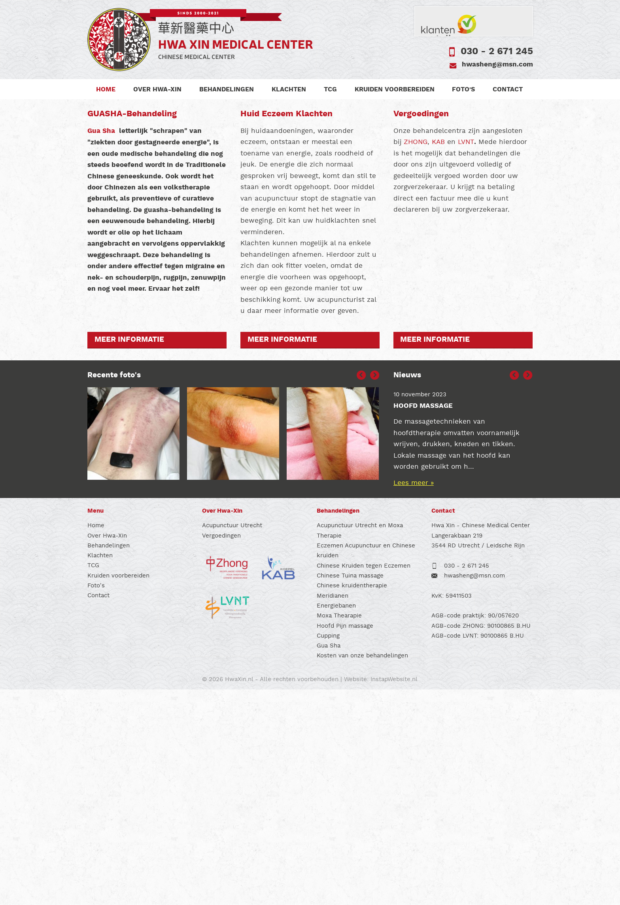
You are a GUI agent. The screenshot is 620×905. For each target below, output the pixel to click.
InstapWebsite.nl (394, 895)
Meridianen (332, 811)
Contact (508, 89)
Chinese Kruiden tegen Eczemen (363, 781)
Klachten (289, 89)
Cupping (328, 851)
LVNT (466, 357)
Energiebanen (336, 821)
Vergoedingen (221, 751)
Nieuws (407, 591)
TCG (330, 89)
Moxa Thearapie (339, 831)
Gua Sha (102, 346)
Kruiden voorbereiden (395, 89)
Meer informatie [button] (129, 555)
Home (106, 89)
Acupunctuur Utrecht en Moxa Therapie (360, 746)
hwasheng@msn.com (497, 64)
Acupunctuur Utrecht (232, 741)
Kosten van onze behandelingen (362, 871)
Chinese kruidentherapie (352, 801)
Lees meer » (413, 698)
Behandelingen (227, 89)
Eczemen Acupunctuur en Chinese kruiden (366, 766)
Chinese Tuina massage (350, 791)
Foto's (464, 89)
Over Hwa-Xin (158, 89)
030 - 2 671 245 (497, 51)
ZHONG (415, 357)
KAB (438, 357)
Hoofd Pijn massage (345, 841)
